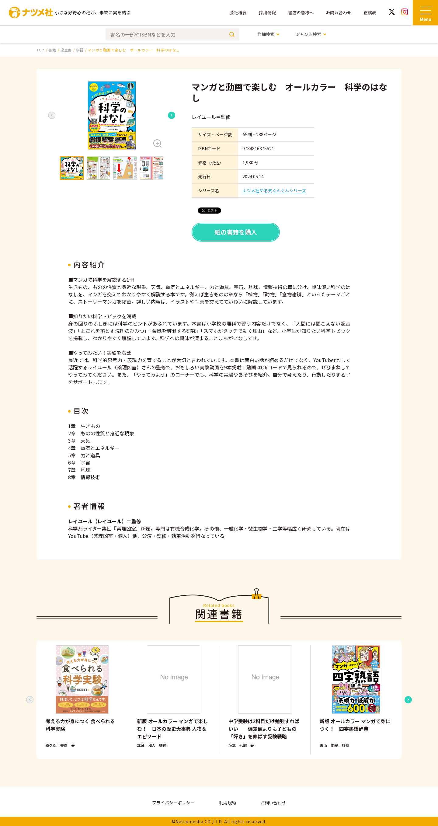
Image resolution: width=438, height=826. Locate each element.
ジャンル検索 (311, 34)
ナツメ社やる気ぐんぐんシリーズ (274, 190)
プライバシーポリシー (173, 803)
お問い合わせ (338, 13)
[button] (111, 115)
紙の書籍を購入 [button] (235, 232)
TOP (40, 49)
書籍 (52, 49)
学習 (80, 49)
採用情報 (267, 13)
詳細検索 (268, 34)
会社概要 (238, 13)
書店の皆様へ (301, 13)
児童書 (66, 49)
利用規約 (227, 803)
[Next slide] (171, 115)
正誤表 (369, 13)
